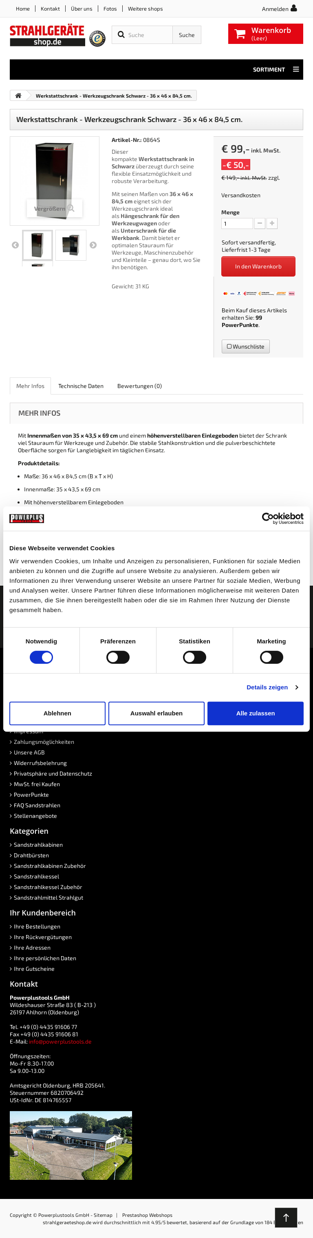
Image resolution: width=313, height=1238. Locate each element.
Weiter (93, 245)
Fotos (110, 8)
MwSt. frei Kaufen (37, 783)
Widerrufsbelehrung (40, 762)
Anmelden (275, 8)
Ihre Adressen (32, 947)
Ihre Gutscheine (34, 968)
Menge (230, 212)
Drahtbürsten (31, 855)
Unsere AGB (29, 752)
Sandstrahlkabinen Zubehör (50, 865)
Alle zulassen (255, 713)
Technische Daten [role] (81, 385)
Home (23, 8)
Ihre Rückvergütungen (43, 936)
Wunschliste (246, 346)
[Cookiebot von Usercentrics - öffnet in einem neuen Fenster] (268, 518)
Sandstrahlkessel (36, 876)
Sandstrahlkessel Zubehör (48, 886)
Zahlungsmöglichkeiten (44, 741)
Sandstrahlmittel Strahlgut (48, 897)
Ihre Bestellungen (37, 926)
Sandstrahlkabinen (38, 844)
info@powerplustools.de (60, 1041)
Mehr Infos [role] (30, 385)
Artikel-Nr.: (127, 139)
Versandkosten (240, 195)
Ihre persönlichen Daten (45, 958)
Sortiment (276, 69)
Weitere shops (145, 8)
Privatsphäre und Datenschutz (53, 773)
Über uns (82, 8)
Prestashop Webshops (147, 1215)
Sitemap (103, 1215)
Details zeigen (267, 687)
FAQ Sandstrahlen (37, 805)
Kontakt (50, 8)
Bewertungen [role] (139, 385)
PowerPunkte (240, 324)
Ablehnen (57, 713)
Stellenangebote (35, 815)
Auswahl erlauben (156, 713)
